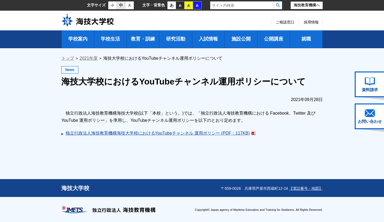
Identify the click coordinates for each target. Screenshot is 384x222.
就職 (306, 39)
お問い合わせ (370, 116)
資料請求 (370, 84)
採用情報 (311, 22)
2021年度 (89, 58)
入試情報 (208, 39)
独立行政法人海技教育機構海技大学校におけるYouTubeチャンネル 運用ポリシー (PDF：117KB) (158, 133)
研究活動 (175, 39)
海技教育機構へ (307, 5)
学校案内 (77, 39)
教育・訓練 (143, 39)
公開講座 (273, 39)
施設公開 (241, 39)
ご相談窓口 (285, 22)
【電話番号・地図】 (306, 188)
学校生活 (110, 39)
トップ (67, 58)
